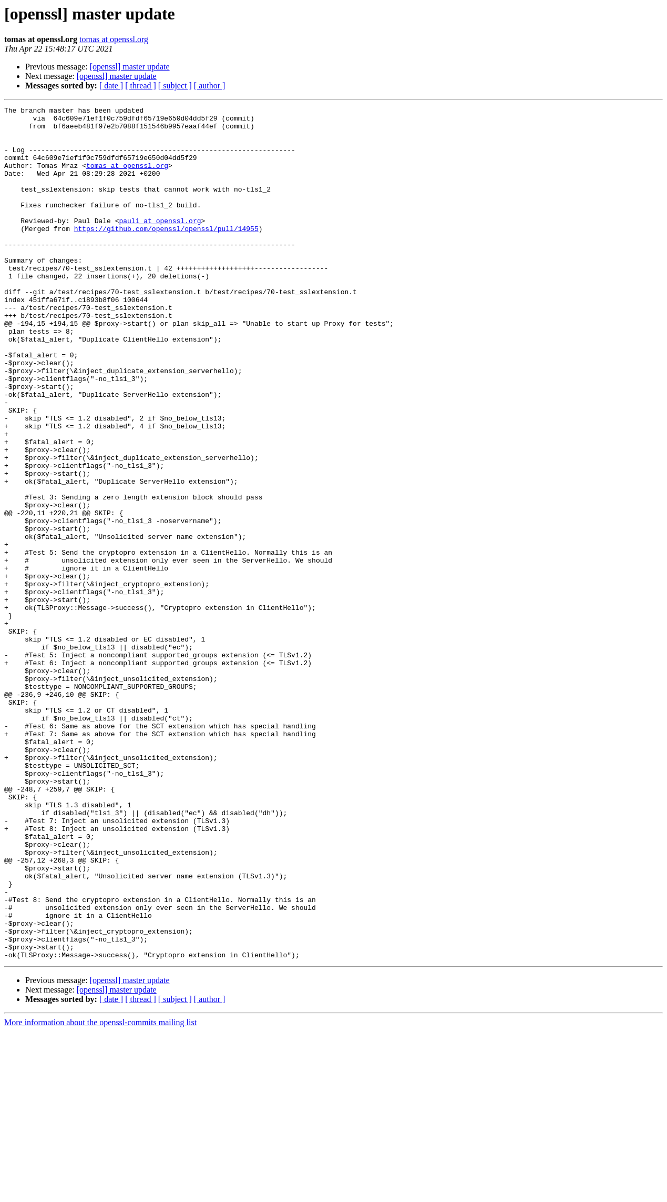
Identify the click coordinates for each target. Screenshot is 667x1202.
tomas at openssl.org (113, 39)
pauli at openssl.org (160, 244)
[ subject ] (175, 85)
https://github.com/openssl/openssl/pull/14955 (166, 253)
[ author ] (209, 85)
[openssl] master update (130, 66)
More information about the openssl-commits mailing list (100, 1192)
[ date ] (111, 85)
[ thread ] (140, 85)
